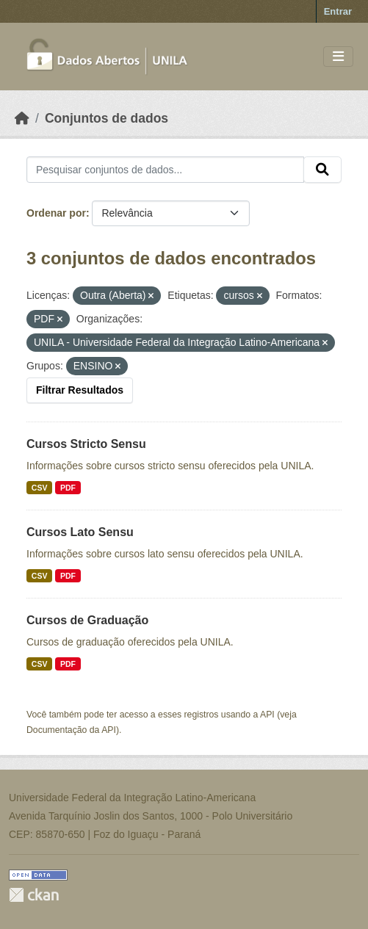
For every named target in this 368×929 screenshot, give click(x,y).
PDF (68, 487)
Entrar (338, 11)
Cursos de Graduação (87, 620)
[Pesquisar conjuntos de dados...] (165, 169)
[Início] (22, 118)
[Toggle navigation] (338, 57)
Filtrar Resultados (79, 390)
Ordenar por (56, 213)
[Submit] (322, 169)
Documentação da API (71, 730)
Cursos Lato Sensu (80, 532)
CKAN (34, 895)
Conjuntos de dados (106, 118)
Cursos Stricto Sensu (86, 444)
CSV (40, 487)
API (267, 714)
